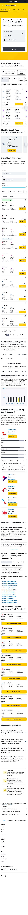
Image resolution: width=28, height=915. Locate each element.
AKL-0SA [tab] (4, 371)
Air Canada (11, 509)
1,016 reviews (11, 434)
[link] (11, 150)
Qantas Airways (12, 429)
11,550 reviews (12, 502)
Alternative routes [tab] (6, 562)
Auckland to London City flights (9, 602)
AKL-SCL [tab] (5, 354)
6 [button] (20, 335)
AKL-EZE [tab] (11, 354)
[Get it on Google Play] (5, 870)
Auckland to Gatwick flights (8, 592)
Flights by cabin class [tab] (17, 565)
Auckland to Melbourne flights (9, 581)
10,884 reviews (12, 513)
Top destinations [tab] (15, 572)
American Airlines (12, 497)
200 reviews (11, 490)
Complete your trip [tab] (18, 562)
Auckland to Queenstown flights (9, 585)
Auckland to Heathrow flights (9, 589)
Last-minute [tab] (21, 79)
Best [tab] (10, 78)
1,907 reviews (11, 479)
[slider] (26, 187)
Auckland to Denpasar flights (9, 596)
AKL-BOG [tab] (24, 354)
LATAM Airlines (11, 474)
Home (4, 820)
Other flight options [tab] (7, 569)
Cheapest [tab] (4, 78)
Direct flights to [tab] (6, 565)
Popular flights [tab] (17, 569)
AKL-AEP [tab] (17, 354)
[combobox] (6, 25)
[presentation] (21, 21)
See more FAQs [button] (14, 549)
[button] (25, 2)
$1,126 (17, 22)
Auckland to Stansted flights (8, 594)
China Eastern (11, 486)
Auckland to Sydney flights (8, 587)
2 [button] (10, 335)
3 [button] (13, 335)
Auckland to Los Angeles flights (9, 600)
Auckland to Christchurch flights (9, 583)
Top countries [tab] (5, 572)
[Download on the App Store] (14, 870)
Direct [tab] (15, 78)
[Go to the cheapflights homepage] (10, 5)
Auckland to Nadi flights (7, 598)
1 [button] (7, 335)
